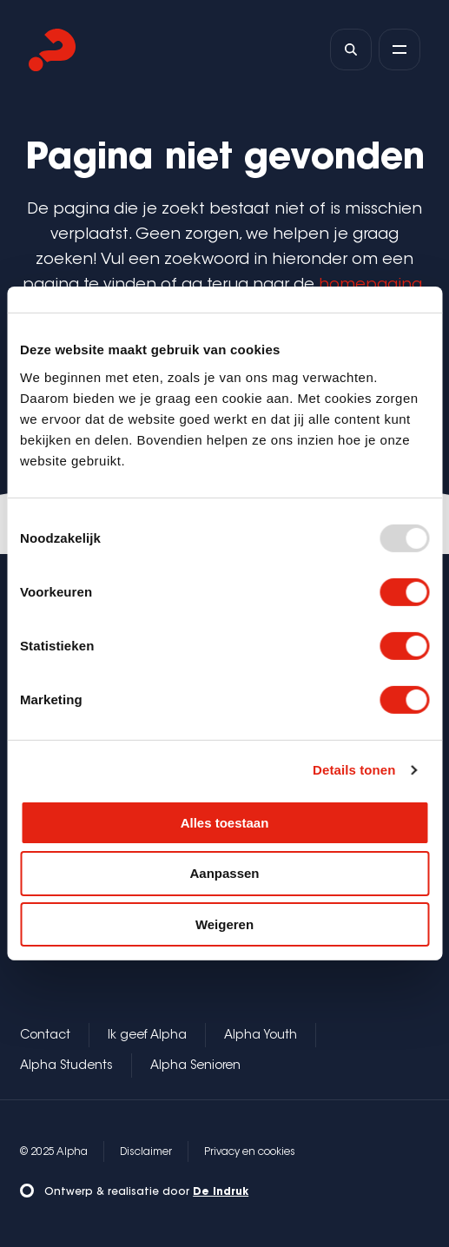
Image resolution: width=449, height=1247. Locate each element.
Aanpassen (224, 873)
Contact (45, 1036)
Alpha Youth (260, 1036)
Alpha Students (66, 1066)
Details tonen (354, 769)
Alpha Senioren (195, 1066)
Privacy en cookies (249, 1152)
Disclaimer (146, 1152)
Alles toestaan (225, 822)
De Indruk (220, 1192)
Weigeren (224, 924)
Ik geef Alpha (147, 1036)
